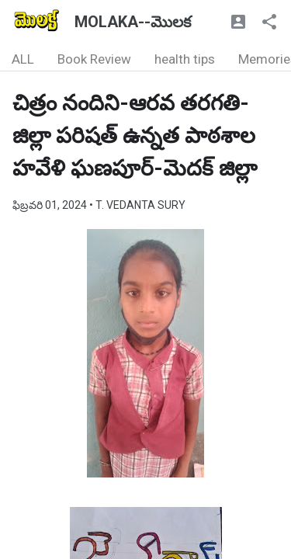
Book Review (94, 59)
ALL (23, 59)
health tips (184, 59)
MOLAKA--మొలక (132, 21)
